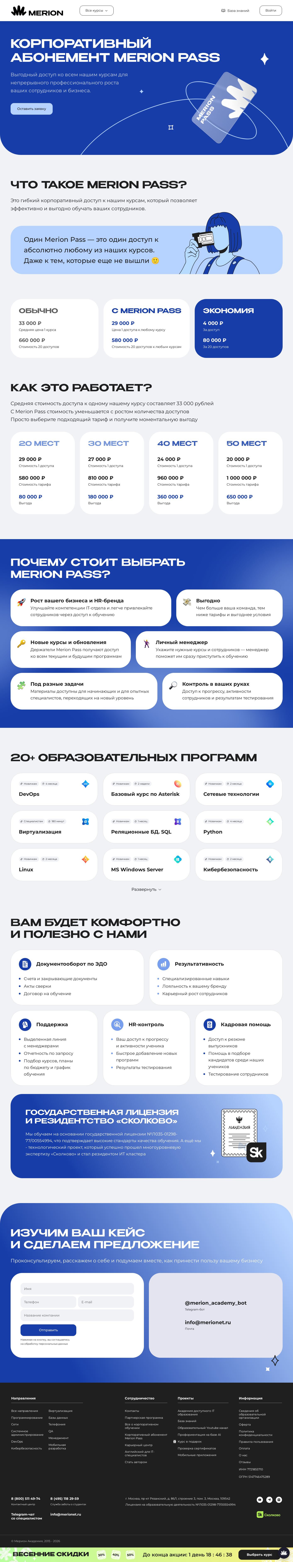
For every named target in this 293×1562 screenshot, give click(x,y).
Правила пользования (256, 1442)
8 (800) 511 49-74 (25, 1499)
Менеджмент (59, 1438)
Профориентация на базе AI (199, 1435)
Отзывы (245, 1462)
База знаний (187, 1421)
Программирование (27, 1418)
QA (51, 1431)
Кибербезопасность (26, 1448)
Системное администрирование (27, 1433)
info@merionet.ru (208, 1322)
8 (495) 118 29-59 (64, 1499)
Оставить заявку (31, 109)
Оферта (245, 1424)
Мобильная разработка (57, 1446)
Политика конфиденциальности (255, 1433)
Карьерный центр (139, 1445)
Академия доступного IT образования (196, 1412)
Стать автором (136, 1462)
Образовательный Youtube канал (203, 1428)
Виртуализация (60, 1411)
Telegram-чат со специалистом (26, 1516)
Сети (15, 1424)
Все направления (24, 1411)
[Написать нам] (284, 1553)
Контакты (132, 1411)
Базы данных (58, 1418)
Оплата (244, 1448)
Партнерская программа (144, 1418)
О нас (243, 1455)
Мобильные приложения (197, 1455)
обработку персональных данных (46, 1343)
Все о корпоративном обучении (141, 1426)
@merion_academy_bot (216, 1303)
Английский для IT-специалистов (139, 1453)
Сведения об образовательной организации (252, 1414)
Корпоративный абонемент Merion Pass (146, 1436)
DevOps (17, 1441)
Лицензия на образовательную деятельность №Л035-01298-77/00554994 (180, 1504)
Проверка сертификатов (197, 1448)
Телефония (57, 1424)
